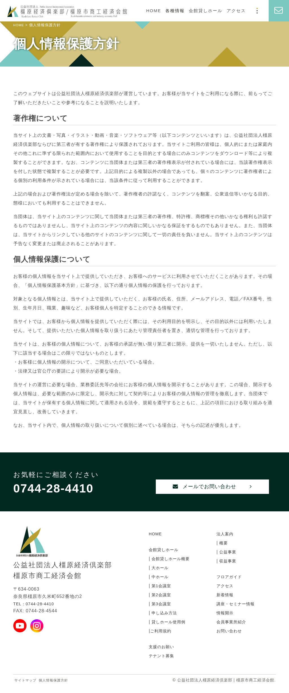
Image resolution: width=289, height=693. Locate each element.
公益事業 (228, 558)
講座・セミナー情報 (238, 610)
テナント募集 (163, 661)
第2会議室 (162, 601)
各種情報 (175, 10)
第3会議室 (162, 610)
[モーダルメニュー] (257, 11)
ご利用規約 (162, 637)
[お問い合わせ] (279, 10)
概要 (223, 549)
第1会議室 (162, 591)
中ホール (160, 582)
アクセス (236, 10)
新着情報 (226, 601)
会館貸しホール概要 (172, 564)
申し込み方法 (165, 619)
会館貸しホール (205, 10)
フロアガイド (230, 582)
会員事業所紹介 (233, 628)
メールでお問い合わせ (212, 491)
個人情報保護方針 (59, 686)
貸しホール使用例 (170, 628)
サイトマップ (27, 686)
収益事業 (228, 567)
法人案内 (226, 540)
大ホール (160, 573)
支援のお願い (163, 652)
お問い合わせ (230, 637)
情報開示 (226, 619)
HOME (153, 10)
